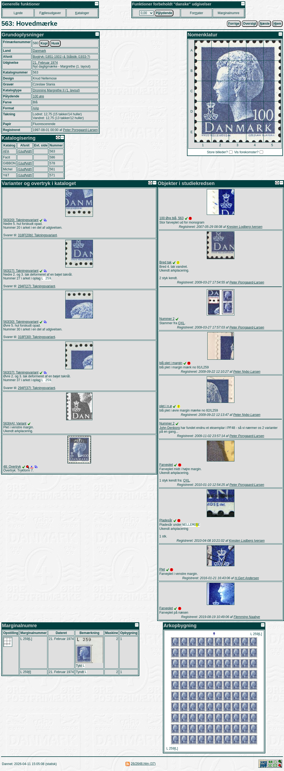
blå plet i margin (170, 363)
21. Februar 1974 (45, 63)
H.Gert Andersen (247, 579)
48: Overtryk (12, 468)
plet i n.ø (165, 406)
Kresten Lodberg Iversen (244, 227)
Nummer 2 (167, 319)
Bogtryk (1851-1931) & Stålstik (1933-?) (61, 57)
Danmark (39, 51)
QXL (181, 323)
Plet (162, 570)
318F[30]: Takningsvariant (36, 337)
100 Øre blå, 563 (171, 218)
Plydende (164, 13)
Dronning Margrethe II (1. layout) (56, 90)
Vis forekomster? (246, 152)
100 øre (38, 96)
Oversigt (249, 24)
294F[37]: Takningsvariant (36, 389)
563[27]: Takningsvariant (20, 271)
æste (265, 24)
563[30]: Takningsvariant (20, 322)
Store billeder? (217, 152)
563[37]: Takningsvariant (20, 373)
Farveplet (166, 465)
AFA (6, 151)
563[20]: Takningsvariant (20, 220)
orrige (233, 24)
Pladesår (165, 520)
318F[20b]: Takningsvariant (37, 235)
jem (277, 24)
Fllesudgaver (50, 13)
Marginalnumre (228, 13)
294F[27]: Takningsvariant (36, 287)
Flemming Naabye (247, 617)
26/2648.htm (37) (143, 764)
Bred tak (165, 262)
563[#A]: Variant (14, 424)
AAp (36, 108)
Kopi (44, 43)
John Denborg (169, 428)
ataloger (82, 13)
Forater (196, 13)
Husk (55, 43)
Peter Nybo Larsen (246, 372)
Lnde (18, 13)
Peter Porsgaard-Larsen (80, 130)
